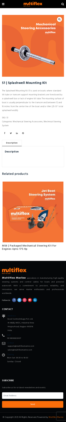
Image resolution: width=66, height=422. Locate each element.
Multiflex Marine (56, 417)
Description (12, 143)
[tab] (12, 143)
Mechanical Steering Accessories (28, 121)
